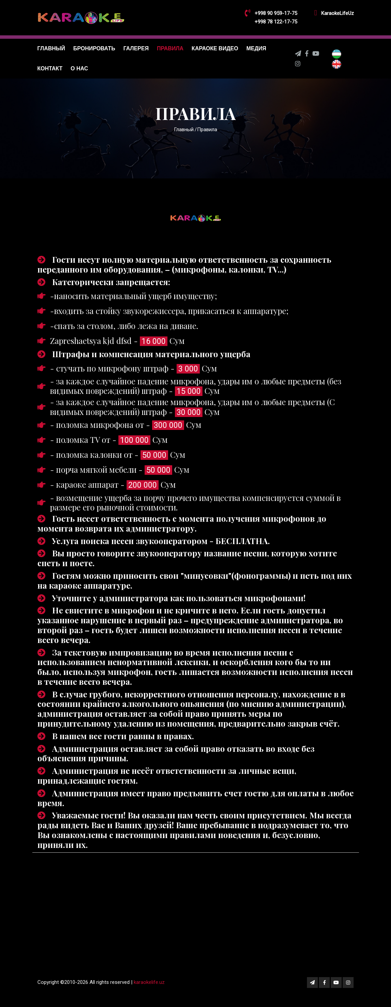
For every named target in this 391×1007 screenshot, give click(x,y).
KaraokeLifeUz (337, 13)
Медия (256, 48)
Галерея (136, 48)
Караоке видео (215, 48)
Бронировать (94, 48)
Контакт (50, 68)
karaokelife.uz (149, 984)
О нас (79, 68)
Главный (51, 48)
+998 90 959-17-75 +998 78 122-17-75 (276, 17)
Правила (170, 48)
